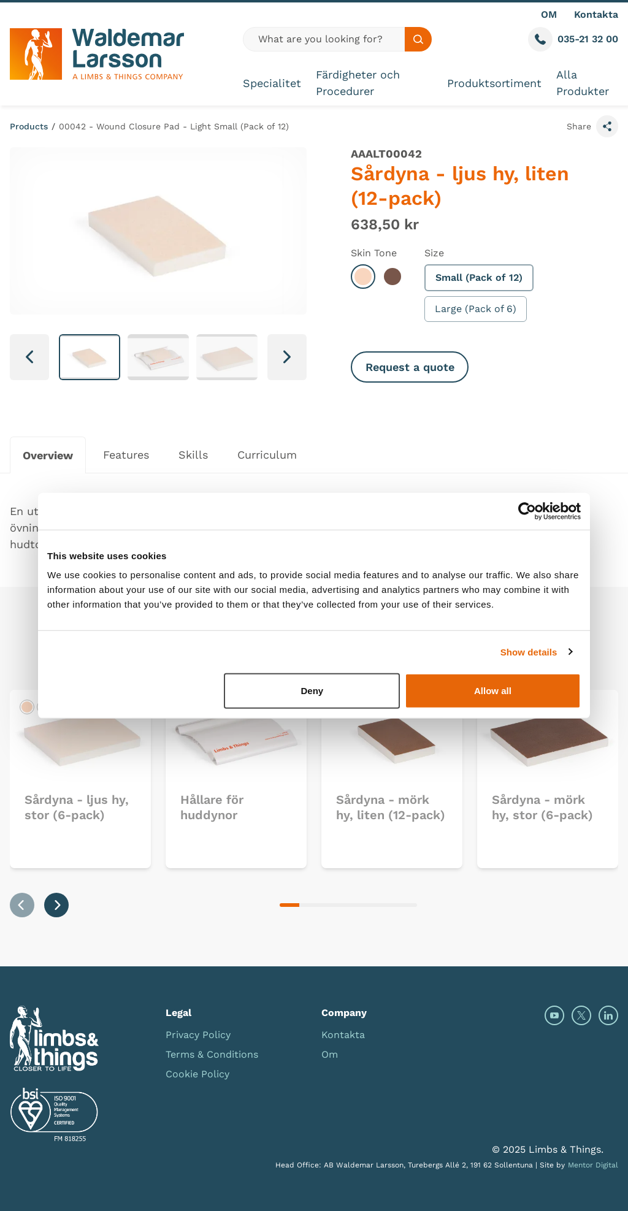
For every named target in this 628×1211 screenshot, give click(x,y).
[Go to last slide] (29, 357)
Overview (48, 455)
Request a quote (410, 367)
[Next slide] (287, 357)
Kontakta (596, 14)
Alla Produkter (582, 82)
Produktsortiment (494, 83)
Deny (312, 691)
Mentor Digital (593, 1165)
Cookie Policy (197, 1074)
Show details (528, 651)
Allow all (492, 691)
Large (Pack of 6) (475, 309)
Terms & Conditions (212, 1054)
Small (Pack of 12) (479, 277)
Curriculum (267, 454)
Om (329, 1054)
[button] (89, 357)
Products (29, 126)
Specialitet (272, 83)
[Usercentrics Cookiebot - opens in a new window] (527, 511)
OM (549, 14)
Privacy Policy (198, 1035)
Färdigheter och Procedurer (358, 82)
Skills (193, 454)
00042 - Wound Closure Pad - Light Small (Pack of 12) (174, 126)
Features (126, 454)
